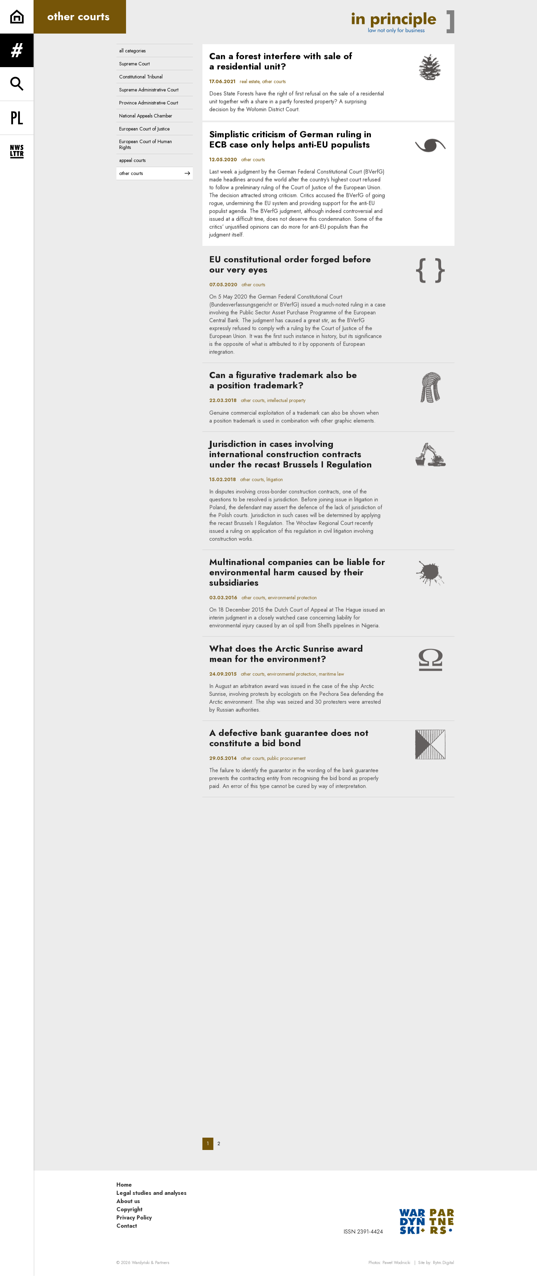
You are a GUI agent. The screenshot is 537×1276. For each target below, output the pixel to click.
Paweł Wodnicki (396, 1263)
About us (128, 1201)
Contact (126, 1226)
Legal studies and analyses (151, 1193)
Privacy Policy (134, 1218)
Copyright (129, 1209)
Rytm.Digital (443, 1263)
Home (124, 1185)
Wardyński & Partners (150, 1263)
